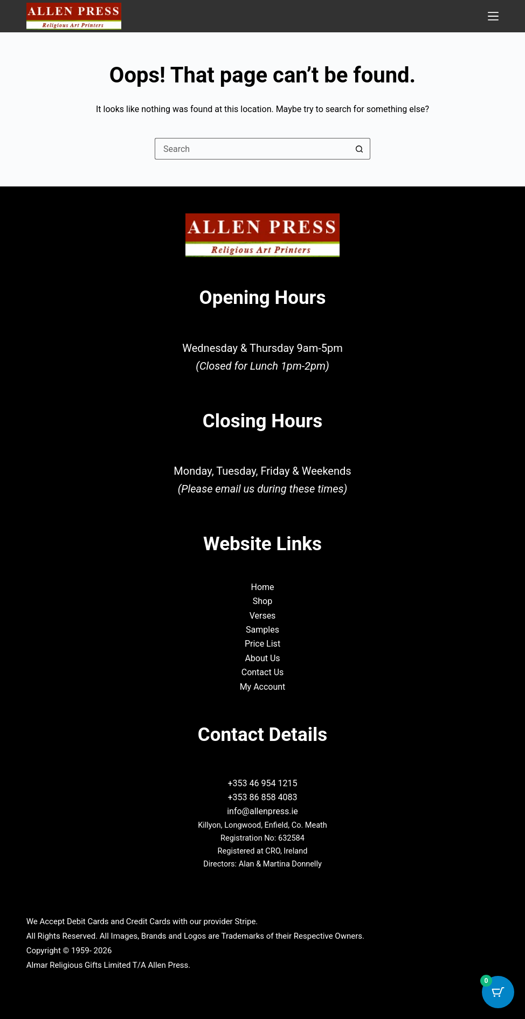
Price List (262, 644)
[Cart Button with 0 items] (498, 992)
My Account (263, 687)
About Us (262, 658)
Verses (263, 616)
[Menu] (493, 16)
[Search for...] (252, 149)
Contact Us (262, 672)
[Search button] (359, 149)
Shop (262, 601)
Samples (262, 630)
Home (262, 587)
